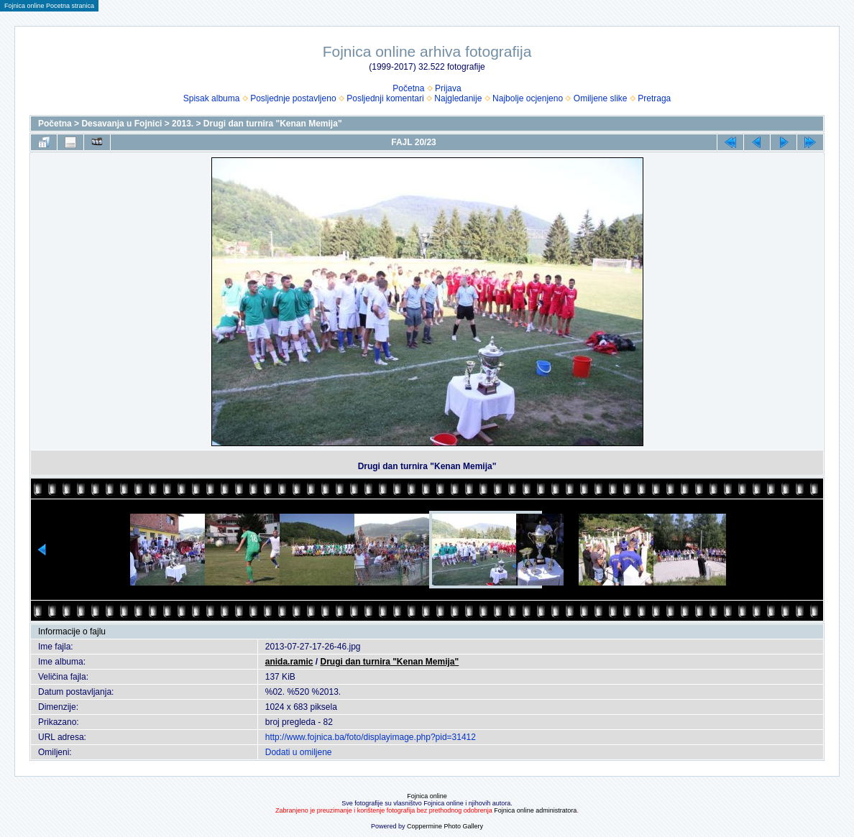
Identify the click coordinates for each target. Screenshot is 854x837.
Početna (408, 88)
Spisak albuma (211, 98)
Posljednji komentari (384, 98)
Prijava (448, 88)
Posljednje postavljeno (293, 98)
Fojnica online (427, 796)
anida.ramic (289, 662)
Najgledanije (458, 98)
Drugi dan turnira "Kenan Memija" (272, 124)
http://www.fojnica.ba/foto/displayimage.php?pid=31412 (370, 737)
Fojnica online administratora (535, 810)
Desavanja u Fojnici (121, 124)
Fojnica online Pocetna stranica (49, 5)
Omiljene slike (601, 98)
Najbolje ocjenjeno (527, 98)
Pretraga (654, 98)
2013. (182, 124)
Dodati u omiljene (298, 752)
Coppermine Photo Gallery (445, 826)
